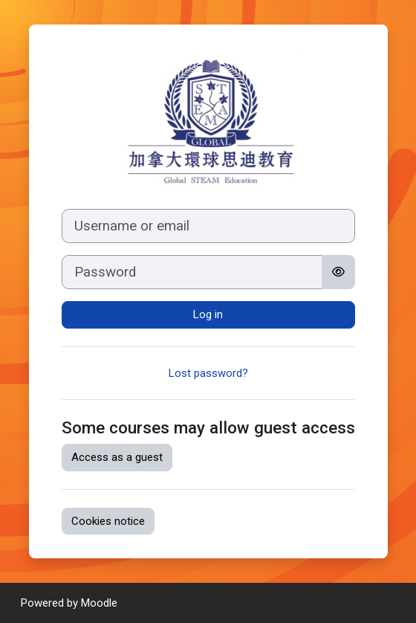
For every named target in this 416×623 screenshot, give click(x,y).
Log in (208, 314)
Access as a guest (117, 457)
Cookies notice (108, 521)
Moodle (99, 603)
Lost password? (208, 373)
